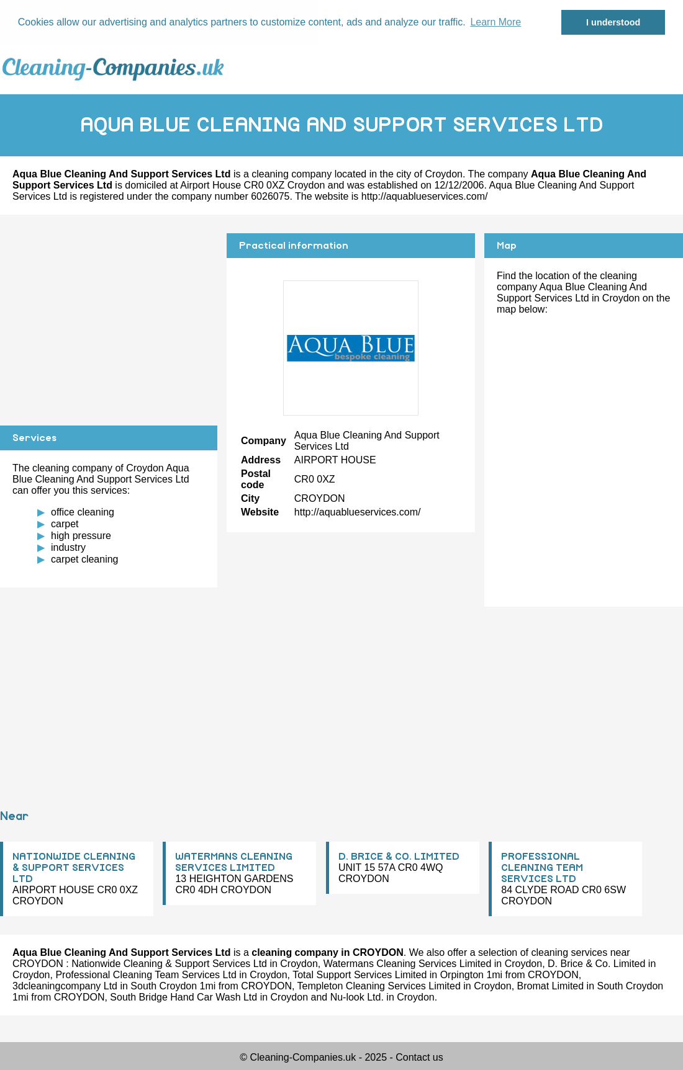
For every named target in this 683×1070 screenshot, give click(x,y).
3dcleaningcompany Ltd (64, 986)
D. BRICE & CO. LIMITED (398, 857)
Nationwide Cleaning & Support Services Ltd (169, 963)
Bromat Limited (550, 986)
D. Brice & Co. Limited (596, 963)
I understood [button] (613, 22)
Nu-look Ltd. (357, 997)
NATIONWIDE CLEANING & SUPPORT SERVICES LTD (73, 868)
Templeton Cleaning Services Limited (379, 986)
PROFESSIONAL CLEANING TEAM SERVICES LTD (542, 868)
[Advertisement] (108, 320)
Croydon (444, 174)
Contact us (419, 1057)
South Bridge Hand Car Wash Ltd (183, 997)
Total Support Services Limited (359, 975)
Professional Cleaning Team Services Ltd (145, 975)
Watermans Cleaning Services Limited (407, 963)
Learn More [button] (495, 22)
